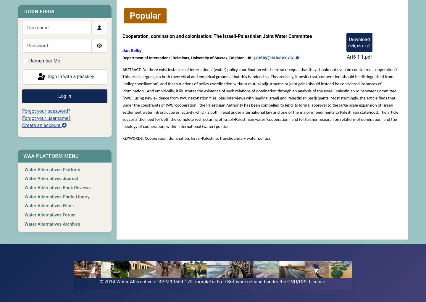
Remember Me (44, 61)
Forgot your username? (46, 118)
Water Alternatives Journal (51, 178)
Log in (64, 96)
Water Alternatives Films (49, 205)
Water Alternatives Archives (52, 224)
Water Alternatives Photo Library (57, 197)
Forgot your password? (46, 111)
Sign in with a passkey (65, 77)
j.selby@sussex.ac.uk (276, 57)
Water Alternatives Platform (52, 169)
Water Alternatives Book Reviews (58, 187)
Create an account (44, 125)
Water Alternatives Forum (50, 215)
